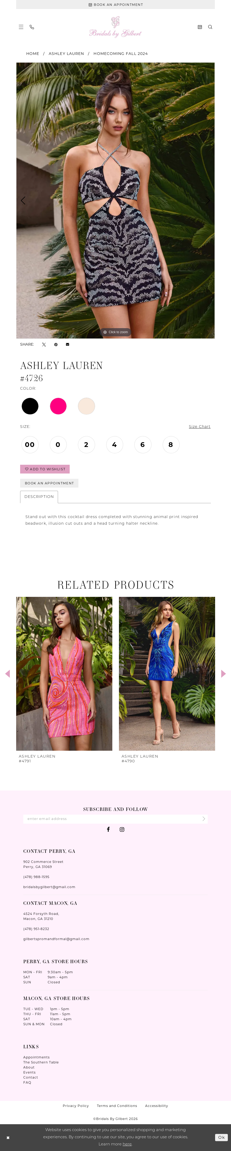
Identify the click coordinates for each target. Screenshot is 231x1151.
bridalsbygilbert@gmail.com (49, 887)
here (127, 1144)
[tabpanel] (115, 200)
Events (29, 1072)
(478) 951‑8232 (36, 929)
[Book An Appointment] (115, 4)
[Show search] (210, 27)
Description (39, 497)
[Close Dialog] (8, 1137)
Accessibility (156, 1106)
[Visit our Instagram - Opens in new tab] (122, 829)
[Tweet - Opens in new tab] (44, 344)
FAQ (27, 1082)
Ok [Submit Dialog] (221, 1137)
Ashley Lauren (66, 53)
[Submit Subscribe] (202, 819)
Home (32, 53)
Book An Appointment (49, 483)
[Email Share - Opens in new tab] (67, 344)
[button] (21, 27)
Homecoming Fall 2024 (121, 53)
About (29, 1067)
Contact (30, 1077)
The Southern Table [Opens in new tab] (41, 1062)
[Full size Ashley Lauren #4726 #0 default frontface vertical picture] (115, 200)
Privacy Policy (76, 1106)
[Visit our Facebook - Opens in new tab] (108, 829)
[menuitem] (21, 27)
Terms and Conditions (117, 1106)
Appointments (36, 1057)
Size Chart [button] (200, 427)
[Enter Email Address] (115, 819)
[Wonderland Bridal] (115, 27)
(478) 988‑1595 (36, 877)
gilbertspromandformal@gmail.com (56, 939)
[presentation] (64, 674)
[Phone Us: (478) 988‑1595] (31, 27)
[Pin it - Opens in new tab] (56, 344)
